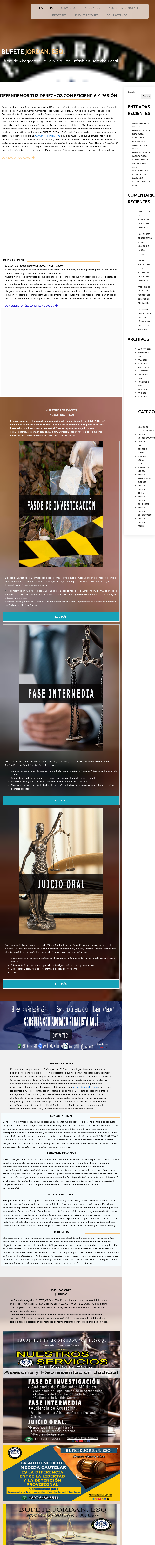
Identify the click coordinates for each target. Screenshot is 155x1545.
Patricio (142, 235)
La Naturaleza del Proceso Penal (140, 187)
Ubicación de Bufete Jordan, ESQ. (127, 1474)
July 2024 (142, 412)
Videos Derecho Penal (142, 545)
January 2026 (144, 372)
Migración (144, 490)
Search (131, 115)
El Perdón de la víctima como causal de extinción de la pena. (141, 201)
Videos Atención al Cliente (144, 502)
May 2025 (142, 387)
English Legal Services (142, 483)
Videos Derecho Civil (142, 512)
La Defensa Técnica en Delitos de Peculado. (144, 344)
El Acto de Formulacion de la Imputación (141, 175)
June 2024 (142, 416)
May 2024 (142, 420)
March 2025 (143, 394)
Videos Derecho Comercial (143, 523)
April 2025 (143, 390)
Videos (141, 494)
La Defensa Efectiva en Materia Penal (140, 165)
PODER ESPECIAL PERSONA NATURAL (128, 1480)
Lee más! (21, 573)
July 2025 (142, 383)
